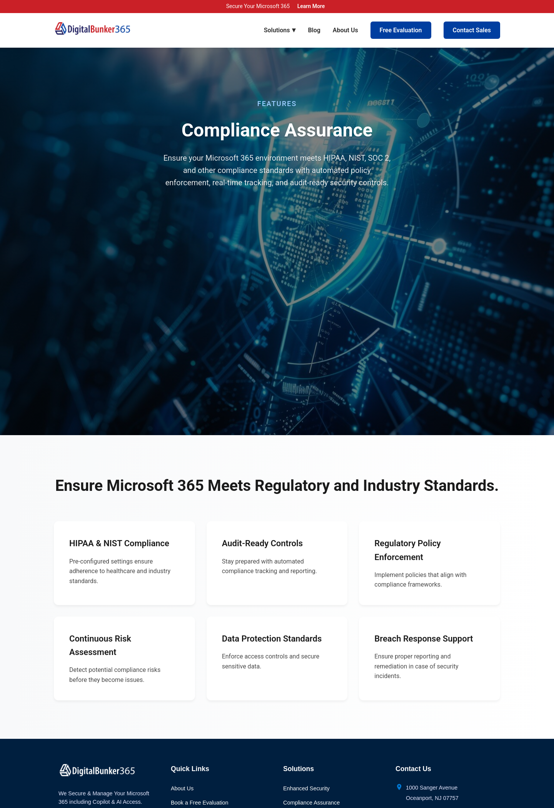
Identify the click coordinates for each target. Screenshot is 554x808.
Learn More (311, 6)
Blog (314, 30)
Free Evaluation (401, 30)
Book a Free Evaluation (200, 803)
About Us (345, 30)
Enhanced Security (306, 788)
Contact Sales (472, 30)
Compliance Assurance (311, 803)
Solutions (280, 30)
